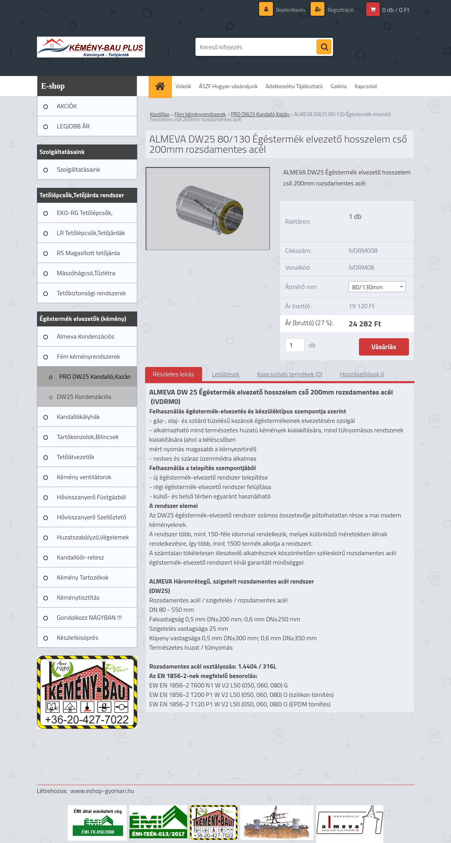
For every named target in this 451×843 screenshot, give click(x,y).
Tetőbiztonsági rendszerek (91, 293)
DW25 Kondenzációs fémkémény (84, 399)
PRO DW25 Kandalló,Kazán (95, 376)
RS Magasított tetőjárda (88, 253)
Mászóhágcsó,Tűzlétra (86, 273)
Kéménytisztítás (78, 597)
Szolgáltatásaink (78, 169)
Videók (183, 86)
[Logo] (91, 47)
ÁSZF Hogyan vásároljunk (228, 86)
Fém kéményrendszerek (88, 356)
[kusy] (295, 345)
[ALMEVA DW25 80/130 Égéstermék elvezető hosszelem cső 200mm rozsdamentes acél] (207, 170)
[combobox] (376, 286)
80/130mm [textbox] (367, 287)
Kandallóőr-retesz (80, 557)
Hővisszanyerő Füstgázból (91, 497)
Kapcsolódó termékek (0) (289, 374)
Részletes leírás (173, 374)
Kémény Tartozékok (83, 577)
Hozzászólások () (362, 374)
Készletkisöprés (77, 637)
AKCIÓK (67, 106)
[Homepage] (163, 86)
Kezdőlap (160, 114)
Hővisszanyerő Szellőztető (92, 517)
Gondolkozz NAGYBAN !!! (89, 617)
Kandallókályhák (78, 416)
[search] (324, 47)
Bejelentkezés (287, 10)
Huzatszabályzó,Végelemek (93, 537)
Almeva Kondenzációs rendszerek (85, 339)
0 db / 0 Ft (395, 10)
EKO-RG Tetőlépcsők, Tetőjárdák (85, 215)
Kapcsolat (366, 86)
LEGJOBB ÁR (73, 126)
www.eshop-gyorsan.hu (102, 790)
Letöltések (225, 374)
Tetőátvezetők (75, 456)
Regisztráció (339, 10)
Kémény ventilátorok (84, 477)
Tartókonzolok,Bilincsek (88, 436)
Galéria (339, 86)
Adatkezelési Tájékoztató (294, 86)
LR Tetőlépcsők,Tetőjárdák (91, 232)
